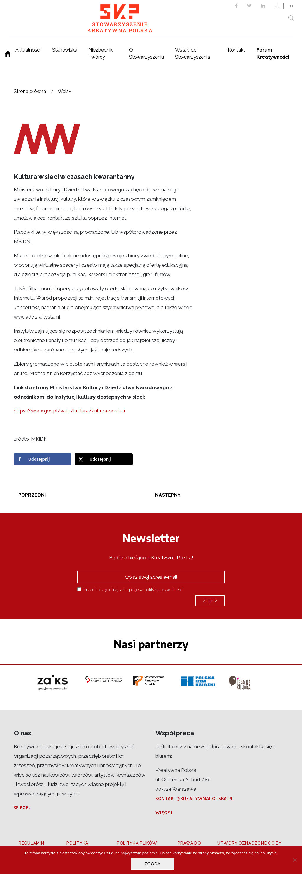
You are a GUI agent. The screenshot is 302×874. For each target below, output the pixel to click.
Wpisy (64, 91)
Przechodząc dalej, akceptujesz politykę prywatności (130, 589)
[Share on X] (103, 459)
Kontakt (236, 50)
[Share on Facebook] (42, 459)
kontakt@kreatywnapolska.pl (194, 798)
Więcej (22, 807)
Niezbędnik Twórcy (100, 53)
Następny (167, 495)
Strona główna (30, 91)
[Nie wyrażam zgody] (295, 860)
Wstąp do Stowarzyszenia (192, 53)
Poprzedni (32, 495)
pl (277, 6)
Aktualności (28, 50)
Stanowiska (64, 50)
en (290, 6)
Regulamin (31, 843)
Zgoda (152, 863)
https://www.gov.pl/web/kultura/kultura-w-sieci (69, 411)
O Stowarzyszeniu (146, 53)
